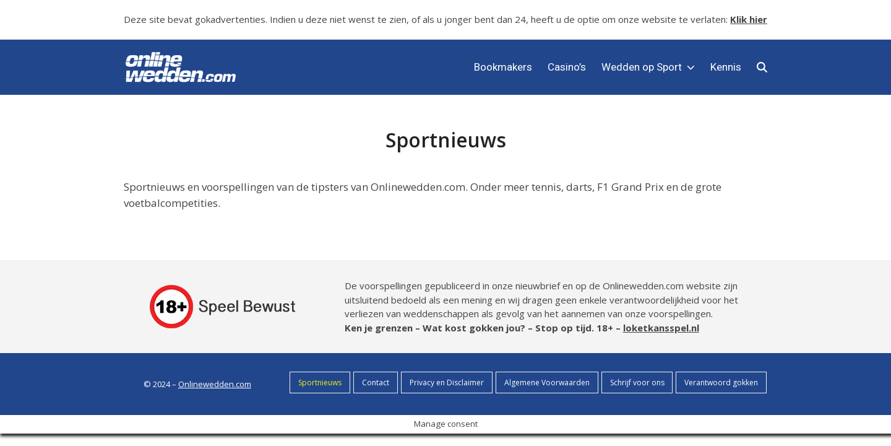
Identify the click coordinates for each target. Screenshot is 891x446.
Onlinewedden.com (214, 384)
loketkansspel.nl (661, 327)
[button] (762, 66)
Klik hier (748, 19)
